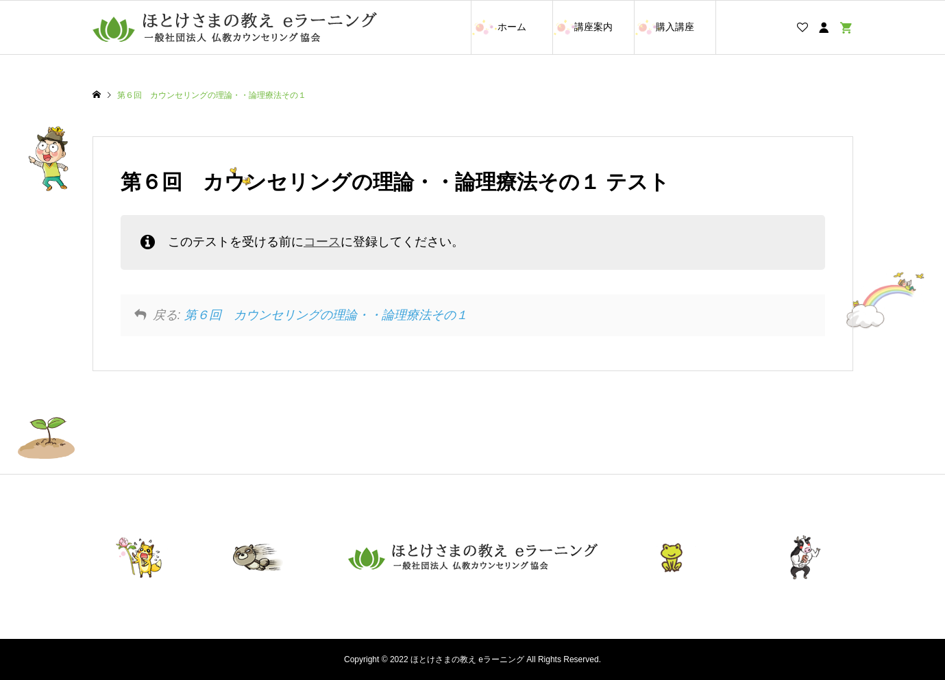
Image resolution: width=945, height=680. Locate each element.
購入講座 (675, 26)
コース (322, 242)
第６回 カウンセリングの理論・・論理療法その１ (326, 315)
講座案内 (593, 26)
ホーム (512, 26)
